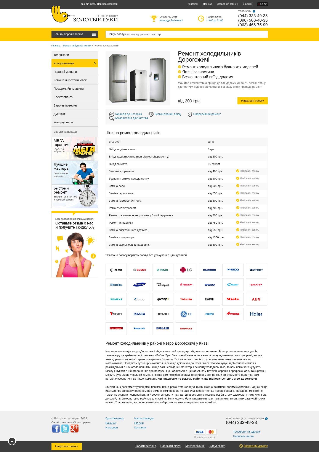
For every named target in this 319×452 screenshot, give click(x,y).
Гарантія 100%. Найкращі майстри (99, 4)
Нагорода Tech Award (171, 20)
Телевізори (61, 55)
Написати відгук (170, 445)
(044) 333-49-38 (253, 15)
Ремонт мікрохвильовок (70, 80)
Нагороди (112, 427)
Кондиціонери (63, 122)
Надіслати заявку (252, 100)
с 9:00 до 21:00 (215, 20)
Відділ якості (217, 445)
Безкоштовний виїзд (167, 114)
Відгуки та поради (65, 131)
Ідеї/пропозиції (194, 445)
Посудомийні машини (69, 88)
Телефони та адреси (246, 431)
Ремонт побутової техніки (77, 45)
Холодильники (64, 63)
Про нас (207, 4)
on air (262, 4)
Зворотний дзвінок (227, 4)
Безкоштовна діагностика (131, 117)
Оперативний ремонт (207, 114)
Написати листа (243, 436)
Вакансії (247, 4)
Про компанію (115, 418)
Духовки (59, 114)
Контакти (193, 4)
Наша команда (144, 418)
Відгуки (139, 423)
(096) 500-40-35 (253, 20)
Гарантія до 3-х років (128, 114)
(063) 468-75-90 (253, 24)
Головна (56, 45)
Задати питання (145, 445)
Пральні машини (65, 71)
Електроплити (63, 97)
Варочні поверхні (65, 105)
